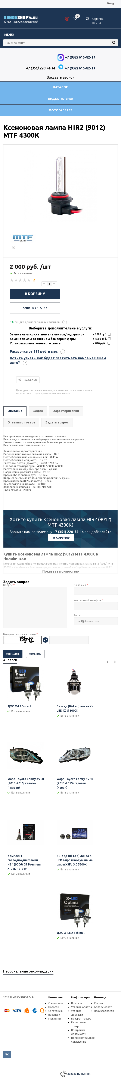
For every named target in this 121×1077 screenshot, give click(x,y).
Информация (80, 997)
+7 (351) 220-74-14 (68, 532)
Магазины (54, 1018)
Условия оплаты (81, 1007)
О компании (55, 1003)
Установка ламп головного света (35, 343)
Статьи (98, 1003)
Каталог (60, 87)
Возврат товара (81, 1018)
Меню (9, 34)
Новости (53, 1007)
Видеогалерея (60, 98)
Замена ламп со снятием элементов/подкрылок (47, 334)
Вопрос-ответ (103, 1007)
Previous (107, 662)
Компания (55, 997)
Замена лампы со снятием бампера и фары (43, 339)
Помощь (100, 997)
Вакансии (54, 1014)
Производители (104, 1010)
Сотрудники (55, 1010)
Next (115, 662)
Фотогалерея (60, 110)
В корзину (35, 294)
